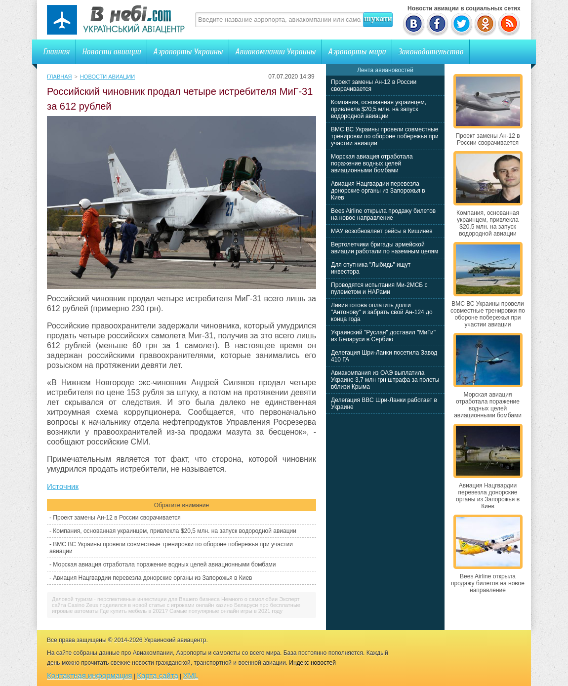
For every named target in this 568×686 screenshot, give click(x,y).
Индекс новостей (312, 662)
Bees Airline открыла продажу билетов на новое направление (383, 214)
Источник (63, 486)
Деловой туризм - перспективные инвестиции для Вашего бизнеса (136, 599)
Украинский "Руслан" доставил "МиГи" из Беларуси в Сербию (383, 336)
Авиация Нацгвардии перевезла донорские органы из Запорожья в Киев (152, 577)
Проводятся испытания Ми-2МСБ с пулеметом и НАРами (379, 288)
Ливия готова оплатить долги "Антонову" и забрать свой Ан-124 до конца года (382, 312)
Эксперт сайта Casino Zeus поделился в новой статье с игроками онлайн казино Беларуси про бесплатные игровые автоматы (176, 605)
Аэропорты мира (357, 51)
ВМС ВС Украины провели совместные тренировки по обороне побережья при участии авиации (385, 136)
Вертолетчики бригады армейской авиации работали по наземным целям (384, 248)
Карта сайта (157, 675)
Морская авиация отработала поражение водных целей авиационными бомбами (164, 564)
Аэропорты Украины (188, 51)
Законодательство (430, 51)
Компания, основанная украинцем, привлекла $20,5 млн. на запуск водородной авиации (174, 530)
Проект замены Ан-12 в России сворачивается (116, 517)
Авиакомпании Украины (275, 51)
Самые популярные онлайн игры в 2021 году (226, 611)
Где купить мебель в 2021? (134, 611)
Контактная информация (89, 675)
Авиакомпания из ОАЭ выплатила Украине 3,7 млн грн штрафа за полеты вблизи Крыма (385, 379)
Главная (56, 51)
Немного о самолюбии (249, 599)
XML (191, 675)
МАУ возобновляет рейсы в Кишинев (382, 231)
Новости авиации (111, 51)
